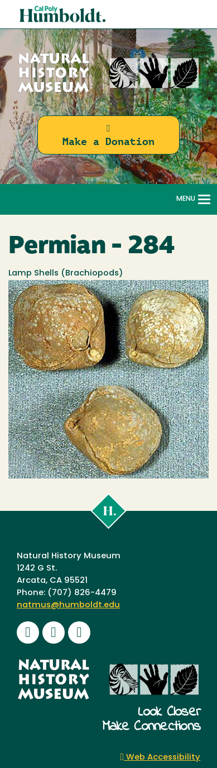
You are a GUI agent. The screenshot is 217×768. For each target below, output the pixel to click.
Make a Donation (108, 135)
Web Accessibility (160, 757)
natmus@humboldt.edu (68, 605)
